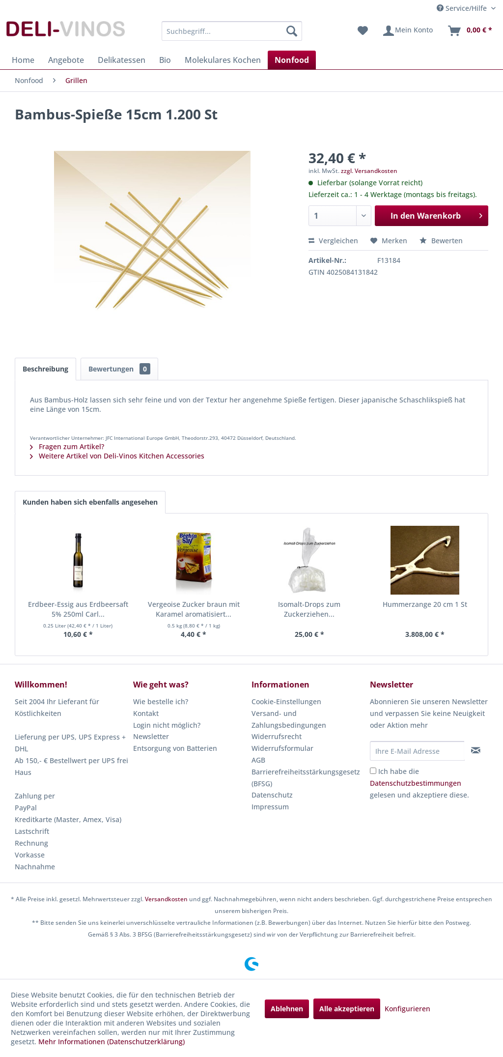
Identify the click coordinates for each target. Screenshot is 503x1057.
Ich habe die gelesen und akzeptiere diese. (419, 783)
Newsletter (151, 736)
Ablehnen (287, 1008)
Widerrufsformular (282, 748)
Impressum (270, 806)
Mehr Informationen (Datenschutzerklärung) (111, 1041)
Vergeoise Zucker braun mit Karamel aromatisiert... (194, 609)
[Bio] (165, 60)
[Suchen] (291, 31)
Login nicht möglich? (166, 725)
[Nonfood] (292, 60)
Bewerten (441, 240)
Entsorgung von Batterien (175, 748)
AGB (258, 760)
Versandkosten (166, 899)
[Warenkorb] (469, 31)
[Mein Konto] (407, 31)
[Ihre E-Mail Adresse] (417, 751)
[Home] (23, 60)
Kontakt (146, 713)
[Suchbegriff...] (232, 31)
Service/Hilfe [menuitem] (463, 8)
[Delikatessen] (121, 60)
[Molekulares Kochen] (223, 60)
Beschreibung (45, 368)
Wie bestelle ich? (160, 701)
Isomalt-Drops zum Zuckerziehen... (309, 609)
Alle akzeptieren (346, 1008)
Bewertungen (119, 368)
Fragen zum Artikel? (67, 446)
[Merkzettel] (363, 31)
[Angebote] (66, 60)
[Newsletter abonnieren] (476, 750)
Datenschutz (272, 795)
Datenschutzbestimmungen (415, 783)
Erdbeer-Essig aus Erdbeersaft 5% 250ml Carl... (78, 609)
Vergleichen (333, 240)
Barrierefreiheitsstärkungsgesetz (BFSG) (306, 777)
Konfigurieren (407, 1008)
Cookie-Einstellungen (286, 701)
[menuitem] (232, 31)
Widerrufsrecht (277, 736)
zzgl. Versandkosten (369, 171)
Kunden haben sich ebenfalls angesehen (90, 502)
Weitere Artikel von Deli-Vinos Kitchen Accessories (117, 455)
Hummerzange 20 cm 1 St (425, 604)
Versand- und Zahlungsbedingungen (289, 719)
